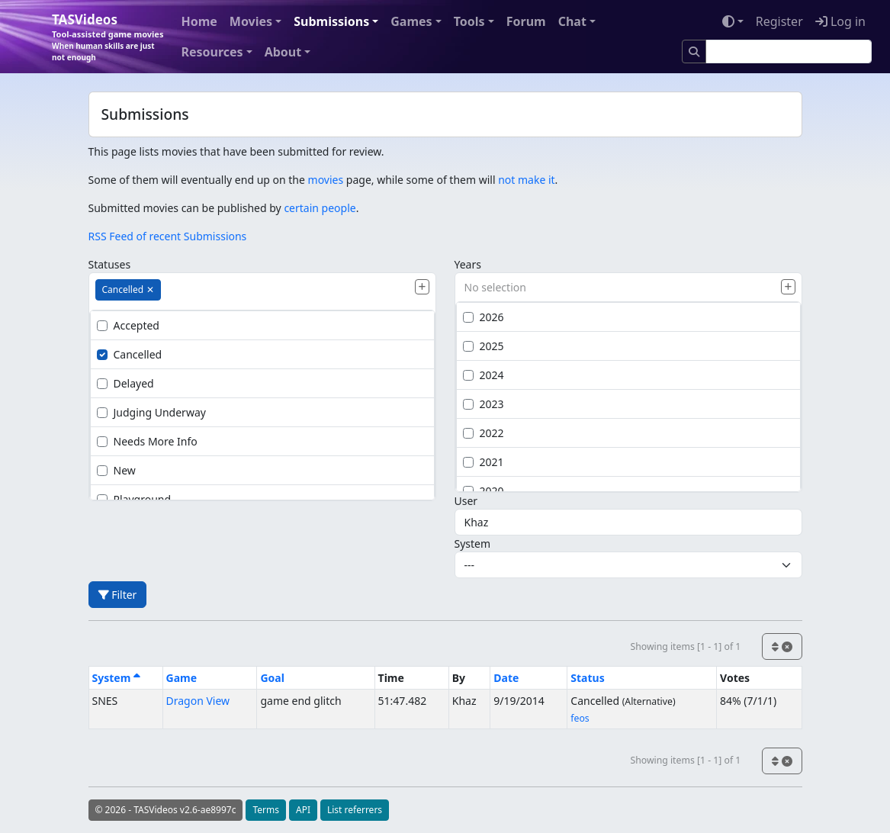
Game (182, 678)
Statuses (109, 264)
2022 (483, 433)
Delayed (125, 383)
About (283, 51)
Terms (265, 809)
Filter (117, 594)
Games (411, 21)
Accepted (128, 325)
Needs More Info (147, 441)
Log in (840, 21)
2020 (483, 491)
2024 (483, 375)
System (473, 543)
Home (199, 21)
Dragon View (198, 700)
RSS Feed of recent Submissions (167, 236)
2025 (483, 346)
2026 (483, 317)
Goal (272, 678)
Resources (212, 51)
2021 (483, 462)
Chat (572, 21)
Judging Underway (151, 412)
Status (587, 678)
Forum (526, 21)
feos (579, 718)
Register (779, 21)
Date (506, 678)
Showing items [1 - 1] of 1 (685, 646)
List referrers (354, 809)
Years (468, 264)
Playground (134, 499)
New (116, 470)
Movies (251, 21)
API (303, 809)
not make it (526, 179)
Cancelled (129, 354)
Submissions (331, 21)
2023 (483, 404)
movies (326, 179)
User (466, 501)
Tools (469, 21)
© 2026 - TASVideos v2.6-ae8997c (165, 809)
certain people (319, 208)
